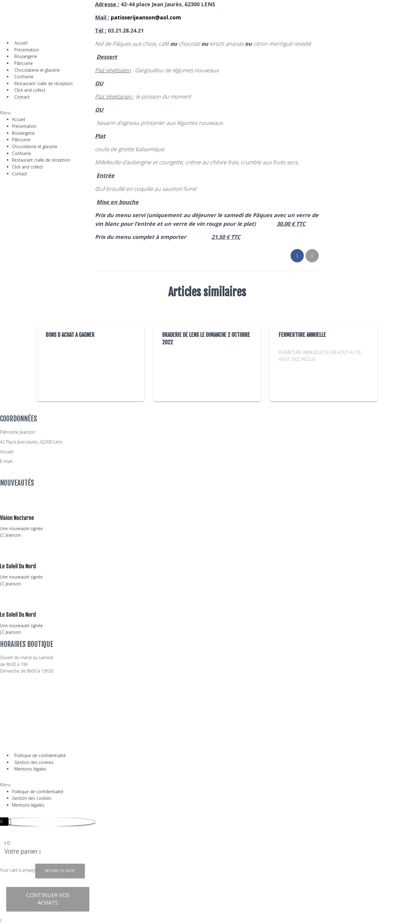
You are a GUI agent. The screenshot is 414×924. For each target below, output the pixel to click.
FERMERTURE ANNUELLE (302, 334)
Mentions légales (30, 769)
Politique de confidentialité (40, 755)
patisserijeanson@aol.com (39, 461)
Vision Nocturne (17, 518)
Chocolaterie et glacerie (37, 70)
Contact (22, 97)
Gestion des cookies (34, 762)
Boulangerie (25, 56)
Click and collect (29, 90)
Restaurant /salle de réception (43, 83)
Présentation (26, 50)
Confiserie (23, 76)
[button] (37, 113)
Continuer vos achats (48, 898)
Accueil (20, 43)
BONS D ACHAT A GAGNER (70, 334)
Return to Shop (60, 870)
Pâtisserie (23, 63)
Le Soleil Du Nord (18, 566)
